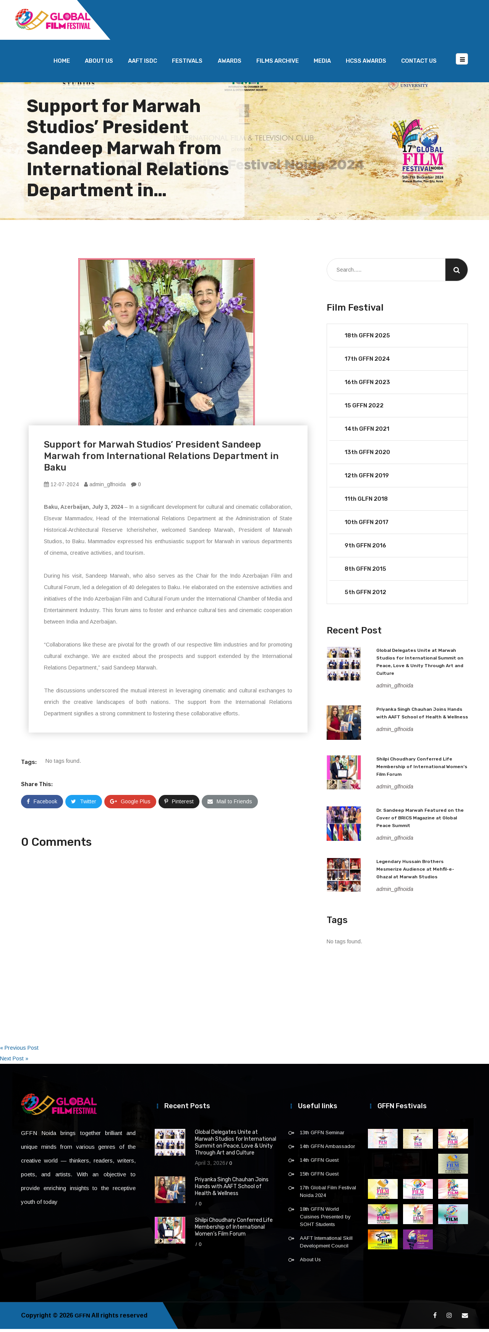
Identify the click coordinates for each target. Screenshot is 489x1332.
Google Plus (130, 804)
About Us (99, 63)
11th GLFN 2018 (366, 501)
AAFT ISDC (142, 63)
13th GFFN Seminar (322, 1135)
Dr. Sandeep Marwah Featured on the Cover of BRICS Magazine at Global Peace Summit (420, 821)
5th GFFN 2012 (365, 595)
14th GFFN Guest (319, 1163)
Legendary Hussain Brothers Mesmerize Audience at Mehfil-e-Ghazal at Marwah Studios (415, 872)
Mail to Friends (229, 804)
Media (322, 63)
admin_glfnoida (105, 487)
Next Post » (14, 1061)
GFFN (82, 1318)
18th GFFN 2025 (367, 338)
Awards (229, 63)
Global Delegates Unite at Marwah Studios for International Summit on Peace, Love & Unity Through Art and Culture (235, 1145)
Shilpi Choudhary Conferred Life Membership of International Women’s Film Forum (421, 769)
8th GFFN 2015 (365, 571)
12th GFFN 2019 (367, 478)
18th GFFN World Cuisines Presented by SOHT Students (325, 1219)
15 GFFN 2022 (364, 408)
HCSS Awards (366, 63)
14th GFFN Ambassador (327, 1149)
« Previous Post (19, 1051)
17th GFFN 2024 (367, 361)
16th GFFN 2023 (367, 385)
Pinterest (179, 804)
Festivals (187, 63)
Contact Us (419, 63)
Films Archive (277, 63)
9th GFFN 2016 (365, 548)
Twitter (83, 804)
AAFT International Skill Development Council (326, 1245)
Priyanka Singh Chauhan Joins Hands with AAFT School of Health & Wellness (232, 1189)
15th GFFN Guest (319, 1177)
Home (61, 63)
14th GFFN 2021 (367, 431)
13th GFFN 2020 (367, 455)
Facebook (42, 804)
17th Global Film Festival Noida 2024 (328, 1194)
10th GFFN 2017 (367, 525)
